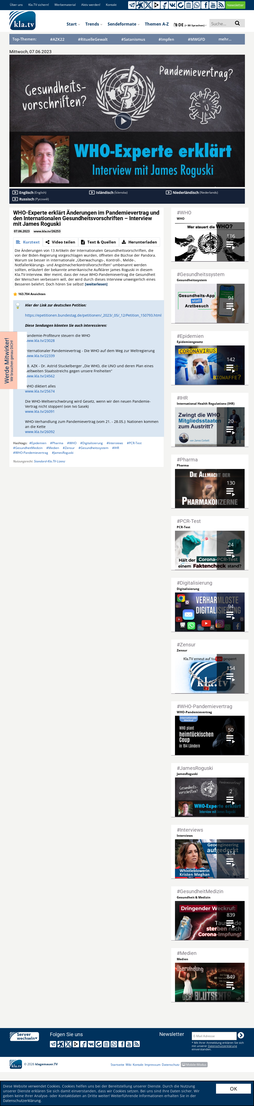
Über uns (16, 5)
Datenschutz (171, 1064)
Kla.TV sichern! (38, 5)
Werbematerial (65, 5)
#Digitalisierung (91, 443)
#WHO (71, 443)
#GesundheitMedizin (28, 448)
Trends (94, 24)
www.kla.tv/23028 (40, 340)
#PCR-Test (134, 443)
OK (233, 1088)
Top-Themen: (24, 39)
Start (73, 24)
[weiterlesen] (96, 284)
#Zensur (69, 448)
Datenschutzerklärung (22, 1100)
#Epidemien (37, 443)
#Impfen (166, 39)
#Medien (52, 448)
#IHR (115, 448)
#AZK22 (57, 39)
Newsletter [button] (235, 5)
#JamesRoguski (62, 452)
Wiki (128, 1064)
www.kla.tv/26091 (40, 411)
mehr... (225, 39)
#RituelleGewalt (93, 39)
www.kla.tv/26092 (40, 431)
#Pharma (56, 443)
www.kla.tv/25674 (40, 391)
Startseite (117, 1064)
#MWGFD (196, 39)
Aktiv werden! (90, 5)
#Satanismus (133, 39)
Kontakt (111, 5)
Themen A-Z (157, 24)
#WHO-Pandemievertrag (30, 452)
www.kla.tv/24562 (40, 376)
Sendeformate (124, 24)
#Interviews (115, 443)
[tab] (28, 242)
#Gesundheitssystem (93, 448)
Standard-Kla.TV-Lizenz (49, 461)
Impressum (153, 1064)
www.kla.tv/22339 (40, 355)
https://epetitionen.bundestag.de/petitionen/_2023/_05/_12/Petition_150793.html (93, 315)
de (190, 25)
